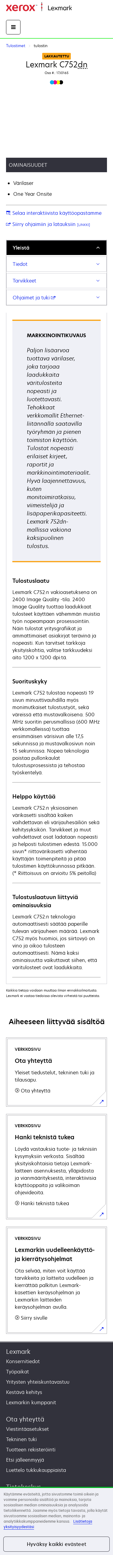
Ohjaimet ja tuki (34, 297)
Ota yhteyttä (25, 1419)
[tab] (56, 247)
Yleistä (21, 247)
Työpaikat (17, 1371)
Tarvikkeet (24, 280)
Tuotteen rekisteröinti (30, 1449)
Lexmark (18, 1351)
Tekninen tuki (21, 1439)
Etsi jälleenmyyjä (25, 1460)
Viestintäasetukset (27, 1429)
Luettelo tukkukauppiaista (36, 1470)
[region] (56, 1521)
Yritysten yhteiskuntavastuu (37, 1382)
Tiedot (20, 264)
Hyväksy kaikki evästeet (56, 1544)
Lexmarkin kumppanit (31, 1402)
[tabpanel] (56, 648)
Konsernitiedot (23, 1361)
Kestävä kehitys (24, 1392)
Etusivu (79, 8)
